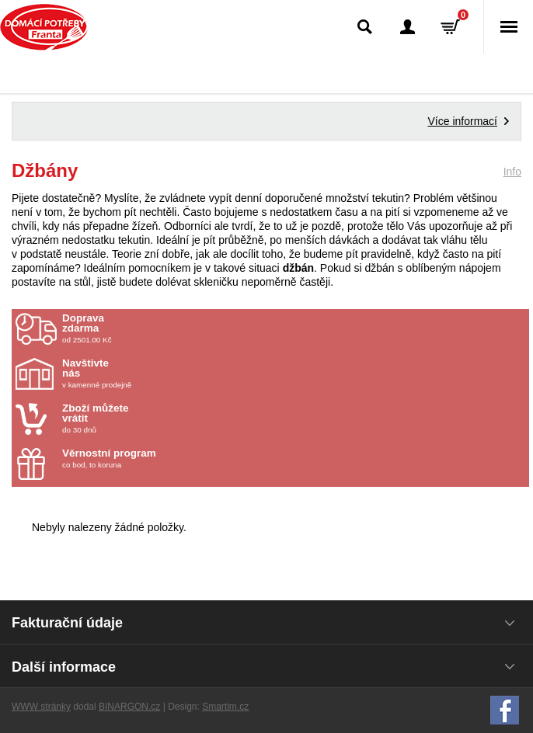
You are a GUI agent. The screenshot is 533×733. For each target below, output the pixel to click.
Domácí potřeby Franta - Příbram (44, 27)
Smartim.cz (225, 706)
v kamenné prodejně (153, 373)
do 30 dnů (153, 418)
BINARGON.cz (129, 706)
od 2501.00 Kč (293, 328)
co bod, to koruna (153, 458)
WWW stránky (41, 706)
